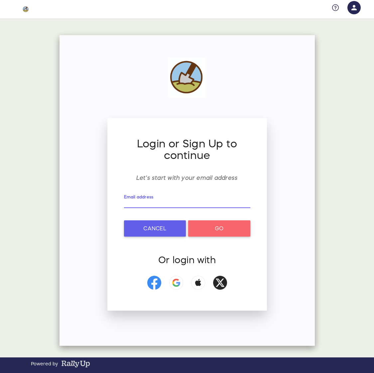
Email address (139, 197)
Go (219, 228)
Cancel (154, 228)
